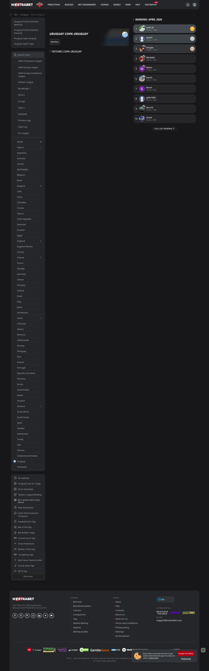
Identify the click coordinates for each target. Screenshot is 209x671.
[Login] (194, 4)
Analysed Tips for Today (27, 483)
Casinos (105, 4)
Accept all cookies (186, 653)
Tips (16, 14)
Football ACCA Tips (25, 521)
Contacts (119, 610)
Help (137, 4)
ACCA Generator (24, 489)
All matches (21, 478)
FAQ (117, 606)
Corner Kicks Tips (24, 565)
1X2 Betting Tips (24, 554)
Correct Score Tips (24, 538)
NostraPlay (151, 4)
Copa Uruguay (37, 14)
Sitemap (119, 631)
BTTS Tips (20, 571)
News (128, 4)
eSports (77, 627)
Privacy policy (122, 627)
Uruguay (24, 14)
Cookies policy (153, 658)
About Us (120, 614)
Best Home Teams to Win (28, 560)
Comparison (79, 614)
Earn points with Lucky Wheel (27, 501)
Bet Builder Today (24, 532)
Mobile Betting (80, 623)
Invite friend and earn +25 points (26, 515)
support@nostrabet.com (169, 620)
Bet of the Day (23, 527)
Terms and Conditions (126, 623)
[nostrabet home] (23, 598)
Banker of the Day (24, 549)
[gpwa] (49, 650)
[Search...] (187, 4)
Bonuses (69, 4)
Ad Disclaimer (122, 636)
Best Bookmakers (87, 4)
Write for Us (121, 619)
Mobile (117, 4)
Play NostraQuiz (23, 507)
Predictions (53, 4)
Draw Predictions (24, 543)
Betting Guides (80, 631)
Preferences (186, 659)
